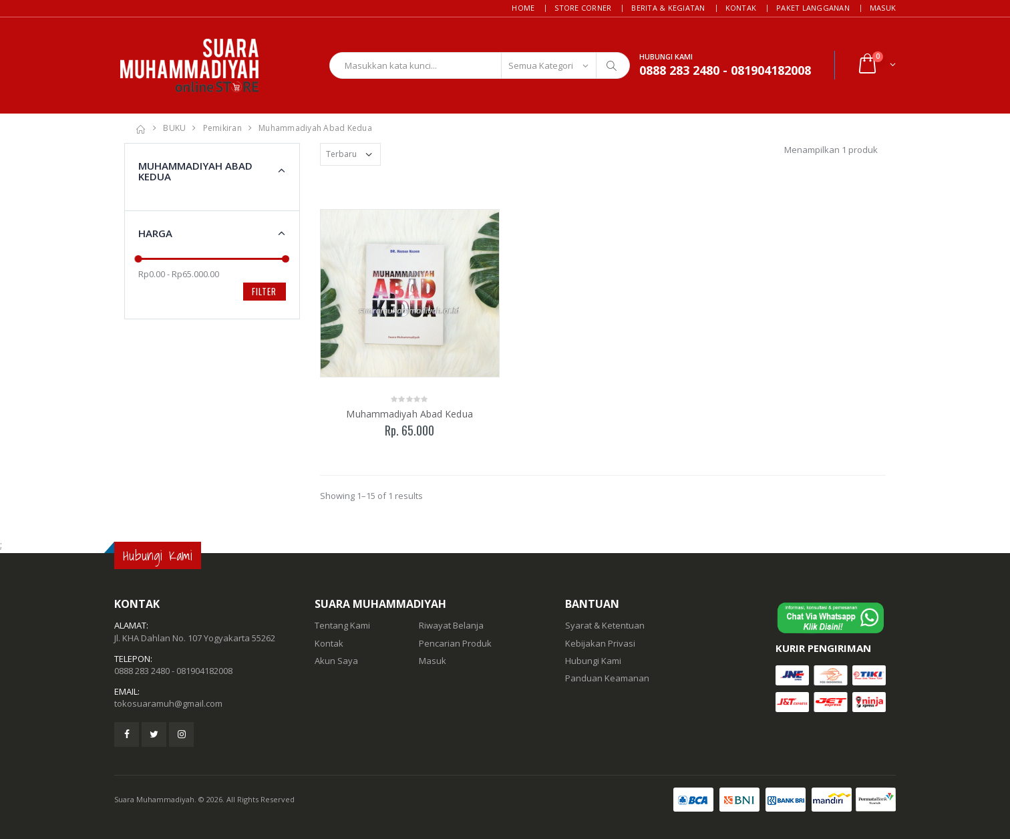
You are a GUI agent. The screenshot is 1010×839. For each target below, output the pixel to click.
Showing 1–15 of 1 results (371, 496)
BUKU (174, 128)
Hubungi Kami (593, 661)
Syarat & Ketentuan (605, 625)
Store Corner (582, 8)
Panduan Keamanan (607, 678)
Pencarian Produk (455, 643)
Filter (264, 291)
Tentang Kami (342, 625)
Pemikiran (222, 128)
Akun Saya (336, 661)
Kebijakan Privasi (600, 643)
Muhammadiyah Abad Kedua (315, 128)
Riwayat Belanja (451, 625)
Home (523, 8)
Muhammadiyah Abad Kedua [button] (195, 171)
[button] (876, 65)
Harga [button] (155, 233)
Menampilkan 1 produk (831, 150)
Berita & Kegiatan (668, 8)
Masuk (883, 8)
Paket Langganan (813, 8)
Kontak (741, 8)
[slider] (138, 259)
